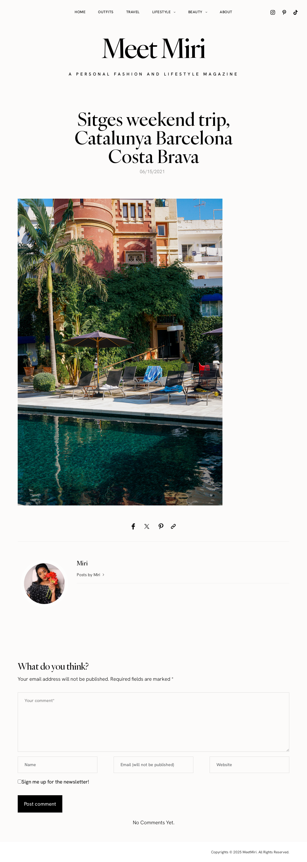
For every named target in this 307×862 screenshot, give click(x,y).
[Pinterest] (161, 526)
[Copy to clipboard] (173, 526)
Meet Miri (153, 48)
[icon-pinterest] (284, 12)
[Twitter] (146, 526)
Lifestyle (161, 12)
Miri (82, 563)
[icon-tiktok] (295, 12)
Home (80, 12)
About (226, 12)
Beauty (195, 12)
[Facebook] (133, 526)
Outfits (106, 12)
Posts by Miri (91, 574)
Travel (133, 12)
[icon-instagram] (272, 12)
